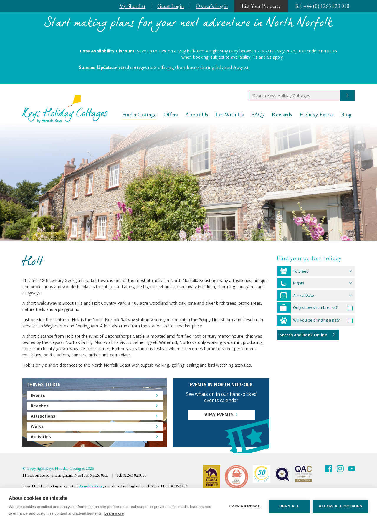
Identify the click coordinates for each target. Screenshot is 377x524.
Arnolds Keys (91, 486)
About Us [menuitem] (196, 114)
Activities (41, 436)
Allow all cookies (340, 506)
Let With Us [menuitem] (229, 114)
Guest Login (170, 6)
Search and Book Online (303, 334)
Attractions (43, 416)
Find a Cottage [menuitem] (139, 114)
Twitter (340, 468)
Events (38, 395)
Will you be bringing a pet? (316, 320)
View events (219, 415)
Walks (37, 426)
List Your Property (261, 6)
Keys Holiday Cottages (65, 109)
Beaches (40, 405)
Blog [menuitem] (346, 114)
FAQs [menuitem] (257, 114)
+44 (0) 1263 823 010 (321, 6)
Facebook (328, 468)
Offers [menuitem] (170, 114)
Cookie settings (244, 506)
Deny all (289, 506)
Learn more (114, 513)
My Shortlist (132, 6)
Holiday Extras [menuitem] (316, 114)
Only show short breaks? (315, 307)
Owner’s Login (212, 6)
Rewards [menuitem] (282, 114)
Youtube (351, 468)
